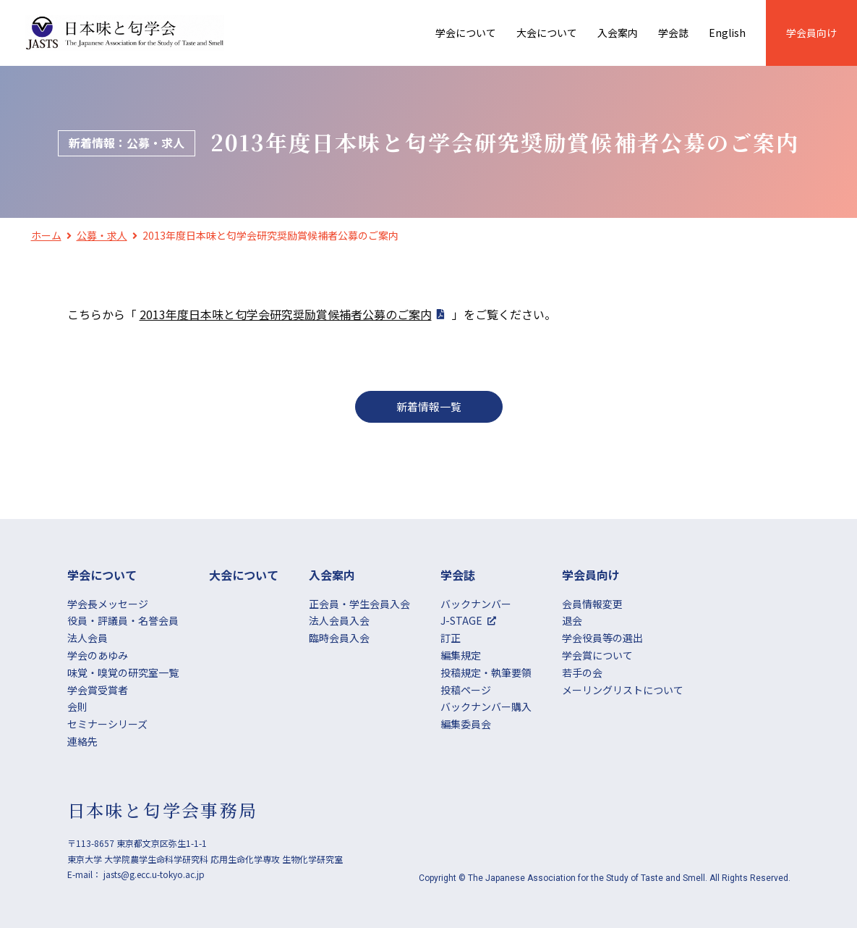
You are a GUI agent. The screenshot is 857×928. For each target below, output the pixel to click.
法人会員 (87, 637)
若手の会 (582, 672)
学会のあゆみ (97, 655)
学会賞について (597, 655)
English (727, 32)
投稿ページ (465, 689)
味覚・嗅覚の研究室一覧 (123, 672)
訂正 (450, 637)
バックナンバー (475, 603)
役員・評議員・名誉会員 (123, 620)
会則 (77, 706)
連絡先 (82, 741)
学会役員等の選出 (602, 637)
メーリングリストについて (622, 689)
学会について (465, 32)
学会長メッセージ (107, 603)
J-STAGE (461, 620)
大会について (546, 32)
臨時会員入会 (339, 637)
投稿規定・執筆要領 (486, 672)
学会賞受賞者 (97, 689)
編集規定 (460, 655)
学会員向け (811, 32)
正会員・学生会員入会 (359, 603)
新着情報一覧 (428, 406)
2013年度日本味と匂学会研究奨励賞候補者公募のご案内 (286, 314)
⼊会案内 (617, 32)
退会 (572, 620)
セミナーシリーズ (107, 723)
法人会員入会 (339, 620)
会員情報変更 (592, 603)
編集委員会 (465, 723)
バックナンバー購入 (486, 706)
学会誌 (673, 32)
